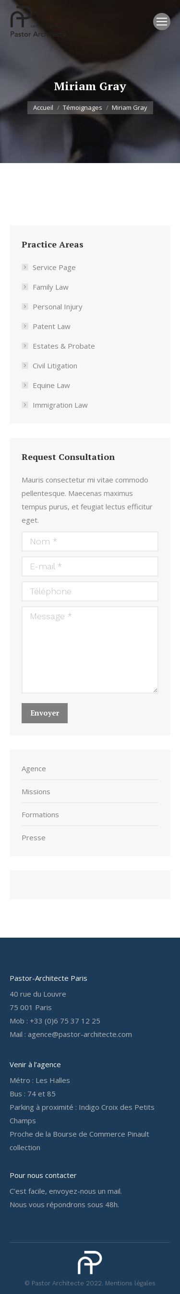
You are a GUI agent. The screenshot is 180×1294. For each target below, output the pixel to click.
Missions (36, 791)
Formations (40, 814)
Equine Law (51, 385)
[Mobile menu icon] (161, 21)
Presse (34, 837)
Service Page (54, 267)
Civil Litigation (55, 365)
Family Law (51, 287)
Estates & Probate (64, 346)
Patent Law (52, 326)
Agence (34, 768)
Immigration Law (60, 405)
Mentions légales (130, 1283)
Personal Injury (58, 306)
